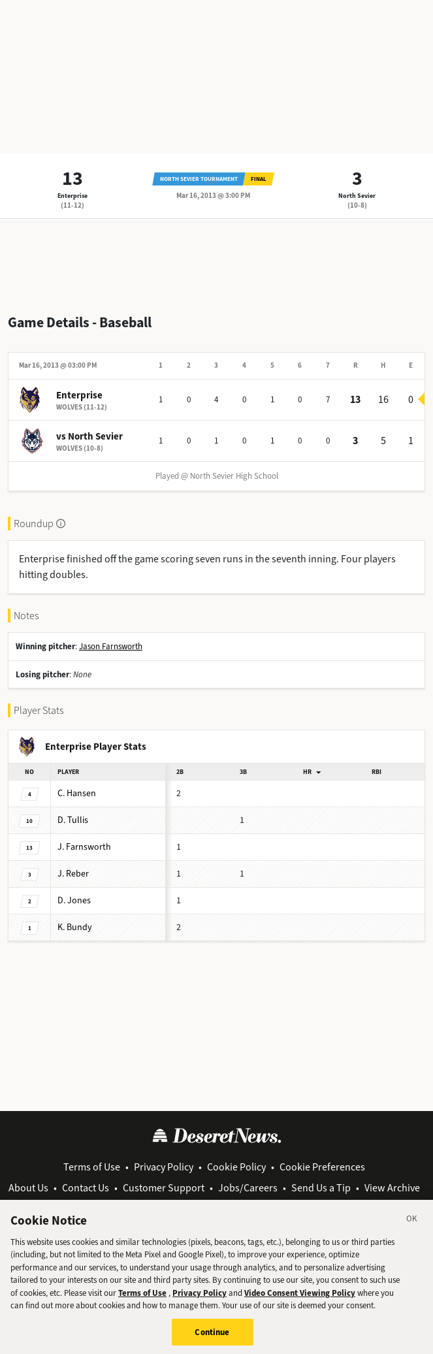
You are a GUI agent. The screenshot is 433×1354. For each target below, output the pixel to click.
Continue (212, 1339)
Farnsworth (84, 847)
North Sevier (357, 195)
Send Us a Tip (321, 1188)
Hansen (76, 793)
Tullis (72, 820)
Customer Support (163, 1188)
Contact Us (85, 1188)
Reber (73, 873)
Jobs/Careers (248, 1188)
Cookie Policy (236, 1167)
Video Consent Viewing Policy (299, 1299)
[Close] (412, 1227)
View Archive (392, 1188)
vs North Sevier (89, 436)
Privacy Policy (163, 1167)
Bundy (74, 927)
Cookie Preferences (322, 1167)
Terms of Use (91, 1167)
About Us (28, 1188)
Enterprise (72, 195)
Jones (74, 900)
